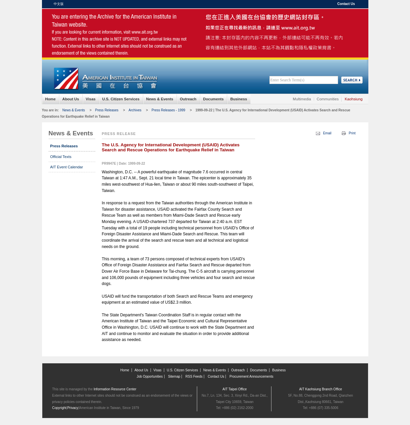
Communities (328, 99)
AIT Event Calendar (66, 167)
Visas (90, 99)
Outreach (188, 99)
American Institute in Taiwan (105, 23)
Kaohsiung (354, 99)
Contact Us (346, 4)
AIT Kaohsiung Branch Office (320, 389)
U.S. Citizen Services (121, 99)
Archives (135, 110)
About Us (70, 99)
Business (238, 99)
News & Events (159, 99)
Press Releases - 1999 (168, 110)
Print (352, 133)
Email (327, 133)
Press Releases (107, 110)
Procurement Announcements (251, 376)
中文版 (59, 4)
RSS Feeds (194, 376)
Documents (213, 99)
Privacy (72, 408)
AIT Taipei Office (234, 389)
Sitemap (174, 376)
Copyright (59, 408)
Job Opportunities (150, 376)
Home (50, 99)
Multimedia (302, 99)
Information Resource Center (115, 389)
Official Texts (61, 157)
